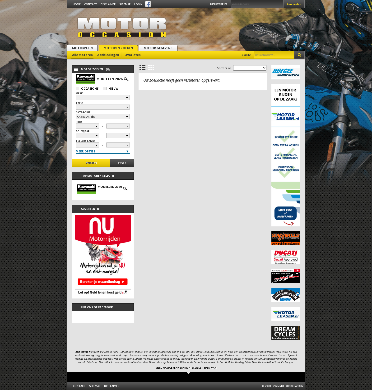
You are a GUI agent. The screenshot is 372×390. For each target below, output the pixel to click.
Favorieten (132, 55)
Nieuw (110, 89)
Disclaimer (108, 4)
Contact (90, 4)
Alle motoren (82, 55)
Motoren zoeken (118, 48)
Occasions (87, 89)
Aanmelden (294, 4)
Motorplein (82, 48)
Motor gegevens (158, 48)
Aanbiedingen (108, 55)
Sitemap (125, 4)
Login (138, 4)
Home (77, 4)
